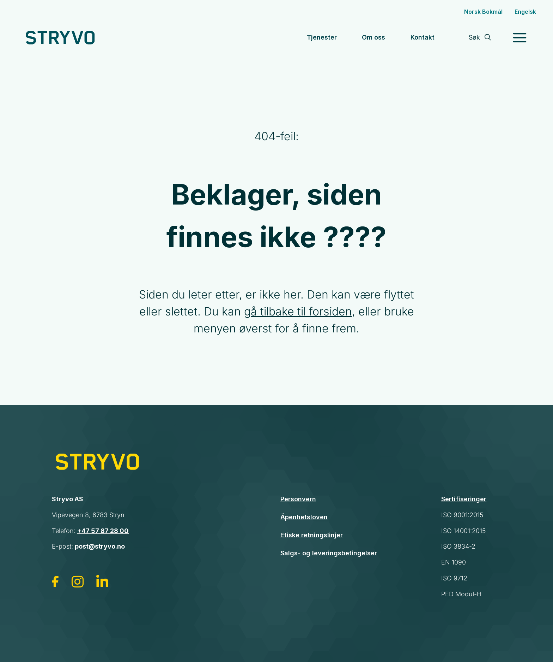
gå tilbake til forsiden (298, 311)
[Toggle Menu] (512, 37)
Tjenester (322, 37)
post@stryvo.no (100, 546)
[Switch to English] (525, 11)
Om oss (373, 37)
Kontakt (423, 37)
